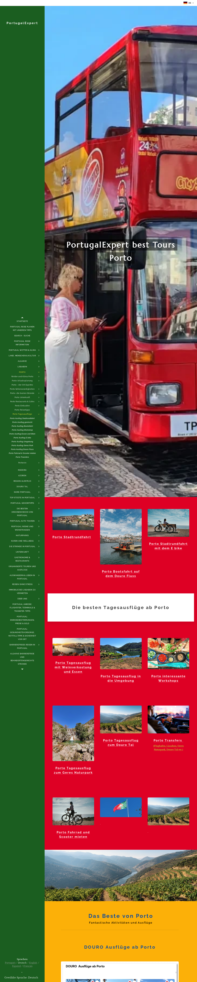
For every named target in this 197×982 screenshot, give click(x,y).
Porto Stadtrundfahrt (71, 537)
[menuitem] (22, 321)
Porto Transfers (168, 740)
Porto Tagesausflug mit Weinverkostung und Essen (73, 667)
